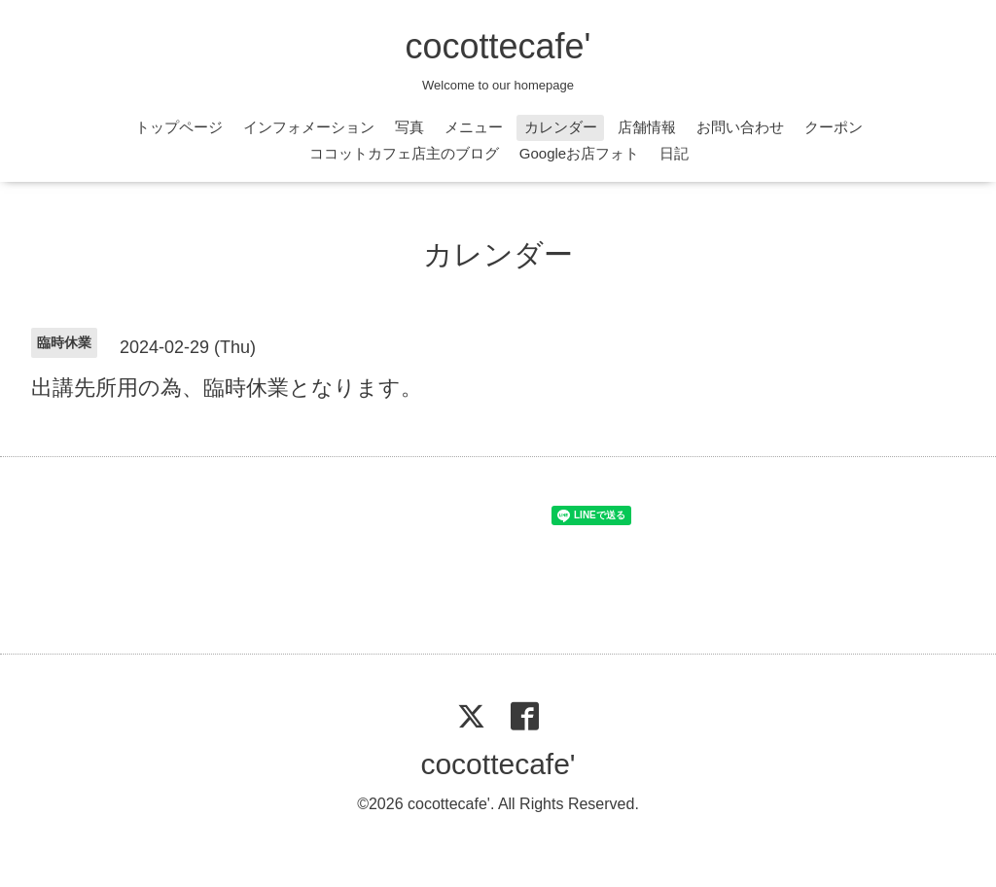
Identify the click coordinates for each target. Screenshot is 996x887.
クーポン (833, 127)
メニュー (474, 127)
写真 (409, 127)
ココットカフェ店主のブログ (404, 153)
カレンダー (560, 127)
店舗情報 (647, 127)
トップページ (179, 127)
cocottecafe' (498, 46)
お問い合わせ (740, 127)
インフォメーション (308, 127)
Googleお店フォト (579, 153)
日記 (674, 153)
